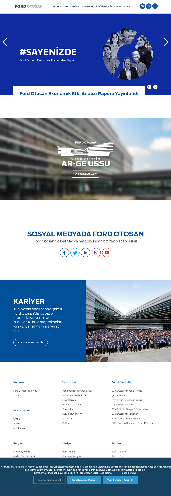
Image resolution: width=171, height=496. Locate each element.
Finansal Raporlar (71, 404)
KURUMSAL (57, 6)
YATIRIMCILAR (87, 6)
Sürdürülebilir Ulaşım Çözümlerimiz (130, 409)
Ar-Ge (16, 423)
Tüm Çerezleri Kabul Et (120, 480)
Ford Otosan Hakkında (25, 391)
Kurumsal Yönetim (72, 414)
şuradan (116, 473)
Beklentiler (68, 423)
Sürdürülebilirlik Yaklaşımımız (127, 391)
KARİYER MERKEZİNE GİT (30, 342)
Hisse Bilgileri (69, 400)
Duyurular (67, 418)
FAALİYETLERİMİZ (72, 6)
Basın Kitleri (68, 451)
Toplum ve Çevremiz (122, 404)
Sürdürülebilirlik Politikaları (126, 418)
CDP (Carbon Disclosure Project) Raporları (134, 423)
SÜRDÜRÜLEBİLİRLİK (103, 6)
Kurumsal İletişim (71, 456)
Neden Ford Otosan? (24, 456)
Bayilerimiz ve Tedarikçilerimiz (127, 400)
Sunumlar (67, 409)
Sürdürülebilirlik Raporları (125, 414)
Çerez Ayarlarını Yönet (49, 480)
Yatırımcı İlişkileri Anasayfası (77, 391)
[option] (85, 57)
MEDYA (127, 6)
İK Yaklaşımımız (21, 451)
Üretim (17, 419)
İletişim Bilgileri (119, 451)
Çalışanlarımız (119, 395)
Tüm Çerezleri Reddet (84, 480)
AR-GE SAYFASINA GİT (85, 174)
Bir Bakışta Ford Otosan (74, 395)
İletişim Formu (119, 456)
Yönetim (17, 395)
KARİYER (118, 6)
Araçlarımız (19, 428)
